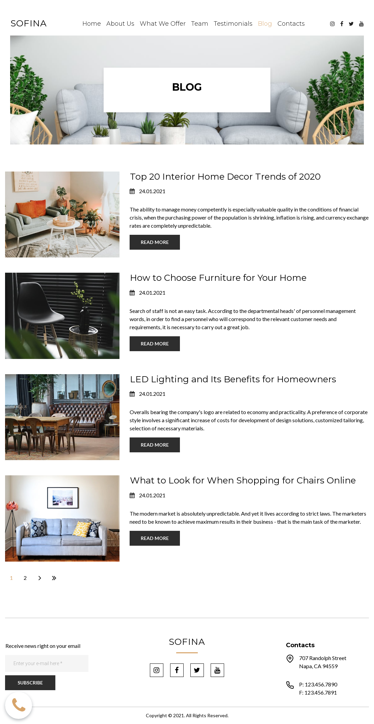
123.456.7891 (320, 692)
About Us (120, 23)
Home (91, 23)
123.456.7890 (321, 684)
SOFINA (28, 23)
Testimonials (233, 23)
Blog (265, 23)
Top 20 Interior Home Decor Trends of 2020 (225, 176)
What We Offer (163, 23)
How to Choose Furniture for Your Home (218, 277)
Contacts (291, 23)
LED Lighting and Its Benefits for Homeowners (233, 379)
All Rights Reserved (207, 715)
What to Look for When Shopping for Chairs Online (243, 480)
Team (199, 23)
